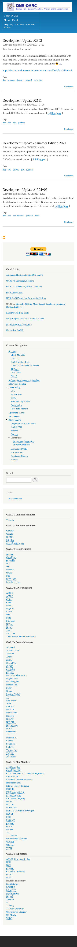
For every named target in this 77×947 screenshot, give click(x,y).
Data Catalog (14, 387)
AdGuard (10, 647)
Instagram (60, 304)
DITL (13, 398)
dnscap (20, 80)
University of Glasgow (16, 912)
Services (12, 351)
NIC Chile (11, 722)
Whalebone (11, 756)
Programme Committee (23, 441)
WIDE (9, 918)
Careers (14, 434)
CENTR (10, 868)
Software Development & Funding (24, 380)
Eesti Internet (12, 884)
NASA (9, 801)
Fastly (9, 688)
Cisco (8, 602)
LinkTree (18, 307)
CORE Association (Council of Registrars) (25, 773)
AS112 (14, 376)
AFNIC (9, 593)
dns (4, 123)
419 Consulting (13, 767)
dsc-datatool (18, 216)
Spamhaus (11, 744)
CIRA (9, 599)
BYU (8, 865)
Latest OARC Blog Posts (17, 313)
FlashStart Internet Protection (19, 779)
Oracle (9, 573)
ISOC (8, 614)
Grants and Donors (19, 456)
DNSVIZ (15, 358)
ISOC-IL (10, 789)
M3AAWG (11, 890)
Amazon (10, 653)
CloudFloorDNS (13, 770)
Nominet (10, 569)
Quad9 (9, 826)
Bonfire (9, 307)
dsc (4, 80)
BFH (8, 862)
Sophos (9, 740)
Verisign (10, 520)
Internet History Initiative (17, 786)
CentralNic (11, 663)
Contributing (16, 405)
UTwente (10, 845)
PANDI (9, 814)
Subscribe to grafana (4, 237)
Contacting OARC (14, 330)
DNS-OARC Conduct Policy (19, 324)
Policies (14, 459)
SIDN (9, 630)
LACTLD (10, 887)
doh (9, 123)
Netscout (10, 716)
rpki (9, 169)
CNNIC (9, 666)
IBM (8, 563)
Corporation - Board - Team (23, 423)
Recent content (15, 498)
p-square (10, 823)
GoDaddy (10, 560)
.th (7, 832)
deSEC (9, 874)
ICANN (9, 537)
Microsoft (10, 621)
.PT (7, 734)
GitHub (28, 304)
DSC (13, 391)
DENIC (9, 605)
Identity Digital (13, 694)
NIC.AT (9, 719)
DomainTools (12, 685)
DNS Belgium (12, 681)
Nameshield (11, 713)
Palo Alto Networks (15, 543)
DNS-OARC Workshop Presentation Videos (26, 298)
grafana (11, 80)
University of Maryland (16, 839)
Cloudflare (11, 557)
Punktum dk (11, 738)
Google (9, 534)
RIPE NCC (11, 579)
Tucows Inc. (11, 750)
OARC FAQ (16, 427)
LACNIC (10, 706)
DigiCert (10, 608)
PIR (8, 576)
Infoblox (10, 540)
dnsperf (28, 80)
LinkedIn (20, 304)
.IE (7, 697)
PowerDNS (11, 731)
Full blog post (54, 113)
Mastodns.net (39, 304)
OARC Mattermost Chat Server (25, 365)
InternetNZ (11, 700)
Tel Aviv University (15, 909)
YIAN (9, 848)
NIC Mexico (11, 725)
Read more (69, 87)
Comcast (10, 531)
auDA (9, 660)
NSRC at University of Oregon (20, 811)
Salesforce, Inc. (13, 582)
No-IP (9, 728)
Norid (9, 627)
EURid (9, 611)
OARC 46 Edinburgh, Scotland (20, 281)
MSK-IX (10, 709)
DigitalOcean (12, 678)
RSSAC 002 (16, 394)
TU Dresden (11, 835)
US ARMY (11, 915)
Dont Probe (16, 372)
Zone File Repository (20, 401)
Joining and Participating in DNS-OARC (24, 275)
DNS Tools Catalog (17, 384)
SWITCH (10, 633)
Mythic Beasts (12, 893)
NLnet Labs (11, 807)
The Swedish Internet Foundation (21, 636)
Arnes (9, 657)
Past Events (14, 416)
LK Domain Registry (15, 798)
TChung (10, 905)
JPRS (8, 703)
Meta (8, 618)
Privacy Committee (21, 445)
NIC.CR (10, 804)
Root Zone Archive (19, 409)
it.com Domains (13, 795)
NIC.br (9, 624)
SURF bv (10, 747)
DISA (9, 877)
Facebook (50, 304)
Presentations (17, 452)
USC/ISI (10, 842)
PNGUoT (10, 820)
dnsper (16, 169)
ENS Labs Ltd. (13, 776)
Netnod (9, 896)
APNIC (9, 596)
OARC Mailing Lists (20, 362)
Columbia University (15, 871)
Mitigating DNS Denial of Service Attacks (19, 26)
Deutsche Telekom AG (16, 675)
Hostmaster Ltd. (13, 783)
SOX (8, 902)
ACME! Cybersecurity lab (18, 859)
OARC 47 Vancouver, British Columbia (24, 286)
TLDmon (15, 369)
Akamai (9, 554)
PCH (8, 817)
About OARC (15, 420)
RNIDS (9, 829)
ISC (8, 566)
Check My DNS (11, 16)
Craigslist (10, 669)
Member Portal (11, 20)
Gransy (9, 691)
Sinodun (10, 899)
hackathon (38, 80)
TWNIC (10, 753)
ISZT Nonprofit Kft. (15, 792)
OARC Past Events (14, 292)
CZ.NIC (10, 672)
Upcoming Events (17, 413)
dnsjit (37, 216)
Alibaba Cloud (12, 650)
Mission (14, 430)
